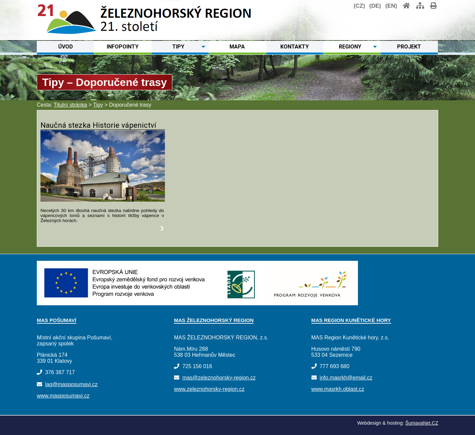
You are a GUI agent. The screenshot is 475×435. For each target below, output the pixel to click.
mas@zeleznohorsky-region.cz (219, 377)
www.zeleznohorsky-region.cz (209, 389)
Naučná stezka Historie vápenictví (98, 125)
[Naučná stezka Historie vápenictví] (102, 200)
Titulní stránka (70, 105)
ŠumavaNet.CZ (421, 423)
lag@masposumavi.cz (71, 384)
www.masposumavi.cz (63, 396)
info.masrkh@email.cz (345, 377)
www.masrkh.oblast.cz (337, 389)
